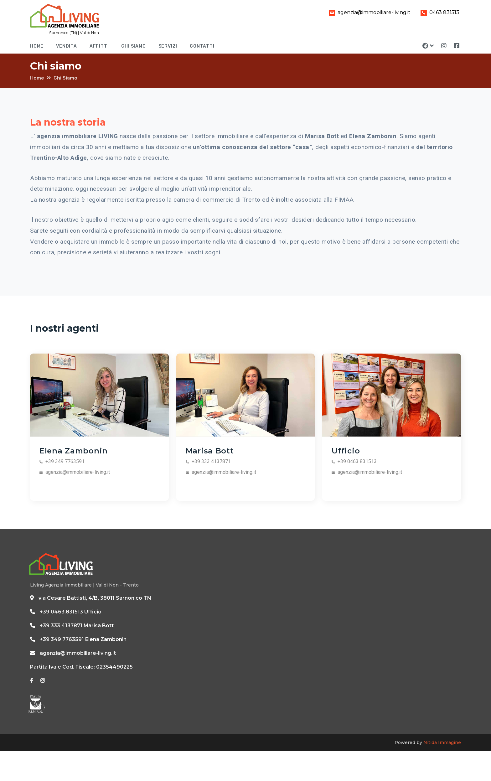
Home (37, 46)
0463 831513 (438, 12)
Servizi (168, 46)
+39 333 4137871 (61, 625)
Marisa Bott (210, 450)
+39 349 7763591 (62, 639)
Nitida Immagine (442, 742)
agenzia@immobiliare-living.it (368, 12)
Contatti (202, 46)
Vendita (66, 46)
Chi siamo (133, 46)
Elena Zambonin (73, 450)
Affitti (99, 46)
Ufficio (346, 450)
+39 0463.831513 (61, 612)
